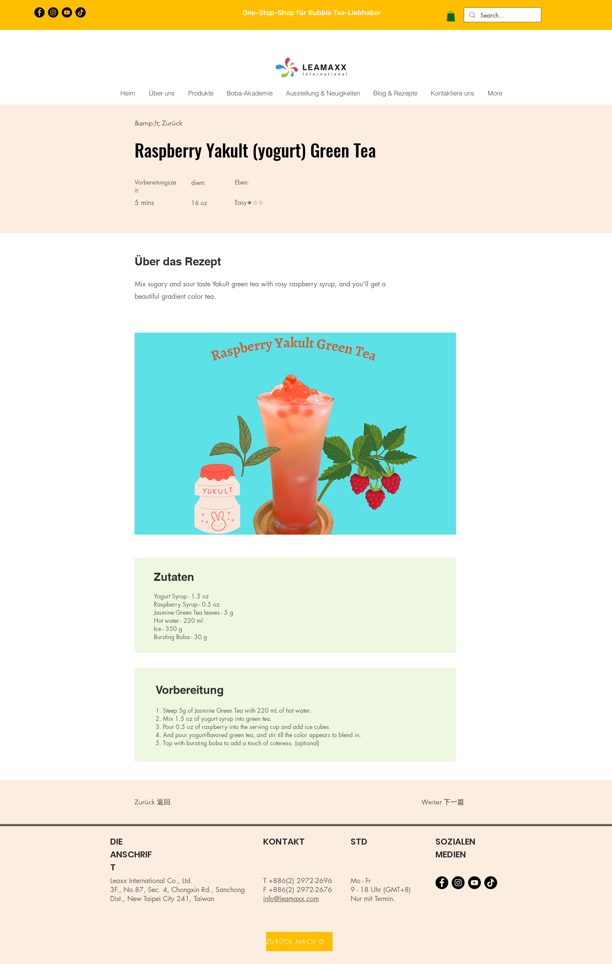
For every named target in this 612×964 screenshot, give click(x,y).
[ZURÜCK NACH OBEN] (299, 941)
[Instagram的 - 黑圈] (53, 12)
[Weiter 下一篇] (438, 802)
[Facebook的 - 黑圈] (39, 12)
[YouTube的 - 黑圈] (67, 12)
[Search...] (501, 15)
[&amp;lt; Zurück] (163, 123)
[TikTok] (80, 12)
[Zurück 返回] (163, 802)
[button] (451, 16)
